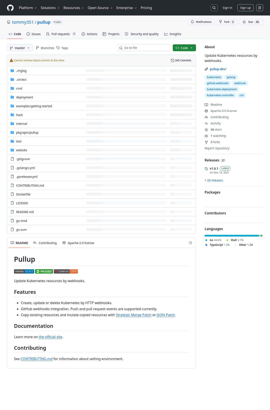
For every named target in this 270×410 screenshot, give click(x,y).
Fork (227, 22)
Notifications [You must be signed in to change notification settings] (201, 22)
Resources (73, 7)
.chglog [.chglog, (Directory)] (21, 71)
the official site (50, 336)
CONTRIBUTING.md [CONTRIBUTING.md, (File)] (30, 185)
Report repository (217, 148)
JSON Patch (166, 315)
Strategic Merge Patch (133, 315)
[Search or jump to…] (214, 8)
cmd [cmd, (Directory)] (19, 88)
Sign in (227, 8)
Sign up (245, 8)
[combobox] (145, 48)
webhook (240, 83)
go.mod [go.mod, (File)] (21, 221)
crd (242, 95)
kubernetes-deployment (222, 89)
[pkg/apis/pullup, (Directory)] (27, 132)
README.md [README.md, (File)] (25, 212)
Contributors (215, 213)
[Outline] (190, 242)
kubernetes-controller (220, 95)
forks (212, 142)
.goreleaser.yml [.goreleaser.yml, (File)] (26, 177)
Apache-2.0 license (221, 111)
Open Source (100, 7)
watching (215, 136)
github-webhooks (217, 83)
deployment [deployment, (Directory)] (24, 97)
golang (231, 77)
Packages (212, 192)
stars (213, 129)
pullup (44, 22)
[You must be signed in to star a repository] (251, 22)
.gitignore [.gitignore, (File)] (23, 159)
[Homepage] (10, 7)
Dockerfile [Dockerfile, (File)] (23, 194)
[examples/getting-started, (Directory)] (34, 106)
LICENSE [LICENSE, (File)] (22, 203)
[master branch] (20, 47)
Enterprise (126, 7)
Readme (213, 104)
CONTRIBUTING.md (36, 358)
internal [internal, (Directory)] (21, 124)
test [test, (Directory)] (19, 141)
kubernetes (214, 77)
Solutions (50, 7)
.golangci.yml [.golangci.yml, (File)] (25, 168)
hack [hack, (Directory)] (19, 115)
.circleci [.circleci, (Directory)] (21, 79)
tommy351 (23, 22)
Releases (215, 160)
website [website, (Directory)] (21, 150)
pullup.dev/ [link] (218, 69)
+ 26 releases (214, 180)
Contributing (216, 117)
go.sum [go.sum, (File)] (21, 229)
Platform (28, 7)
